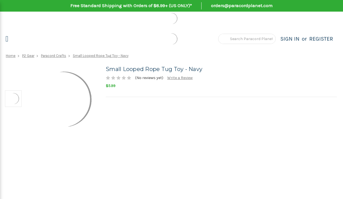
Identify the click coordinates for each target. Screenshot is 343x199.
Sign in (290, 39)
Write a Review (180, 77)
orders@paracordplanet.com (242, 5)
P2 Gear (28, 56)
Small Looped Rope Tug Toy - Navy (100, 56)
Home (11, 56)
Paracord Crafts (53, 56)
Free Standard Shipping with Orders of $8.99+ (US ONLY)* (131, 5)
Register (321, 39)
